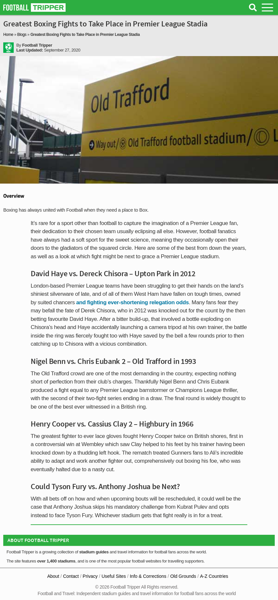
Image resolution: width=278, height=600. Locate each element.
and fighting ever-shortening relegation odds (132, 302)
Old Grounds (183, 576)
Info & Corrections (148, 576)
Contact (71, 576)
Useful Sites (113, 576)
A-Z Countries (214, 576)
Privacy (90, 576)
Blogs (21, 34)
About (53, 576)
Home (8, 34)
